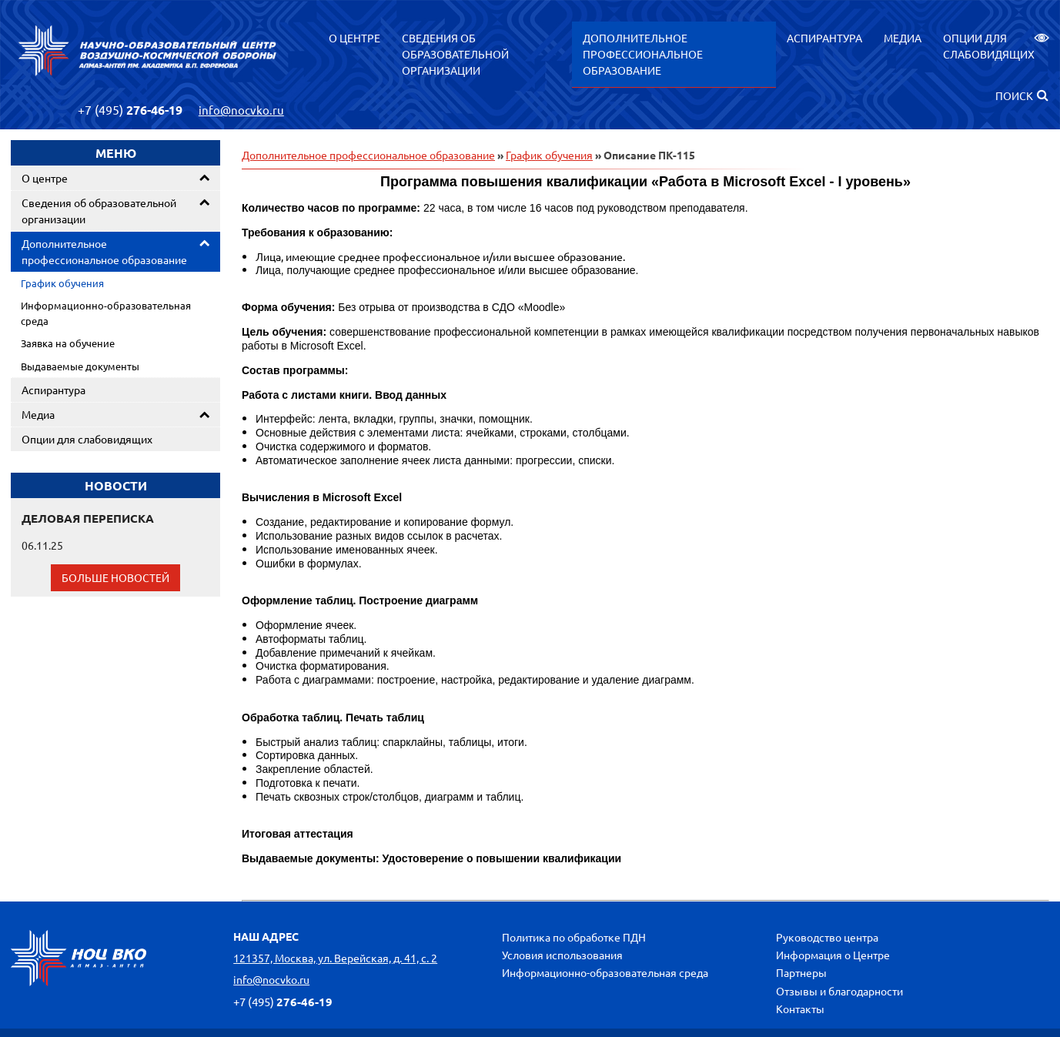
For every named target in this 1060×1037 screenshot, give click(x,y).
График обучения (62, 282)
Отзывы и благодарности (839, 991)
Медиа (902, 38)
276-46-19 (130, 110)
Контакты (800, 1008)
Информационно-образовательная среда (106, 313)
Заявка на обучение (68, 343)
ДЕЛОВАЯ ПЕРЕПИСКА (88, 518)
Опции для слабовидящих (996, 46)
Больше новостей (115, 577)
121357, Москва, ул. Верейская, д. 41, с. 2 (335, 958)
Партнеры (801, 972)
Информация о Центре (833, 955)
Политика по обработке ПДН (574, 937)
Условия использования (562, 955)
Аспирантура (824, 38)
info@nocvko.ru (241, 109)
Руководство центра (827, 937)
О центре (354, 38)
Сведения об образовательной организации (455, 54)
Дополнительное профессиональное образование (643, 54)
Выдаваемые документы (80, 366)
